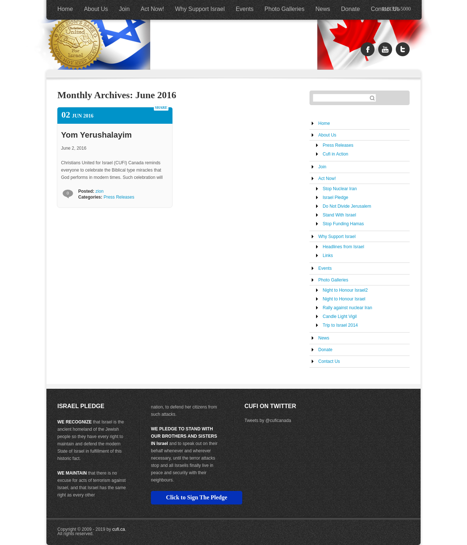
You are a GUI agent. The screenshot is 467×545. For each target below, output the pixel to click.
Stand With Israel (339, 215)
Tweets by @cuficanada (267, 420)
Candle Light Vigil (340, 316)
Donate (350, 9)
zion (99, 191)
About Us (96, 9)
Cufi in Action (335, 154)
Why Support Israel (200, 9)
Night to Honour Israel (344, 299)
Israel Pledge (335, 197)
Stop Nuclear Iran (340, 188)
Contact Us (385, 9)
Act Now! (152, 9)
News (322, 9)
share (161, 107)
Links (328, 255)
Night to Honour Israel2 (345, 290)
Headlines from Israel (343, 246)
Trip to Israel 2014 (340, 325)
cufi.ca (118, 529)
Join (124, 9)
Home (65, 9)
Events (245, 9)
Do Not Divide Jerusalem (347, 206)
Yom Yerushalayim (96, 134)
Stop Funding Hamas (343, 223)
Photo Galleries (284, 9)
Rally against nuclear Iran (347, 307)
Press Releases (118, 197)
